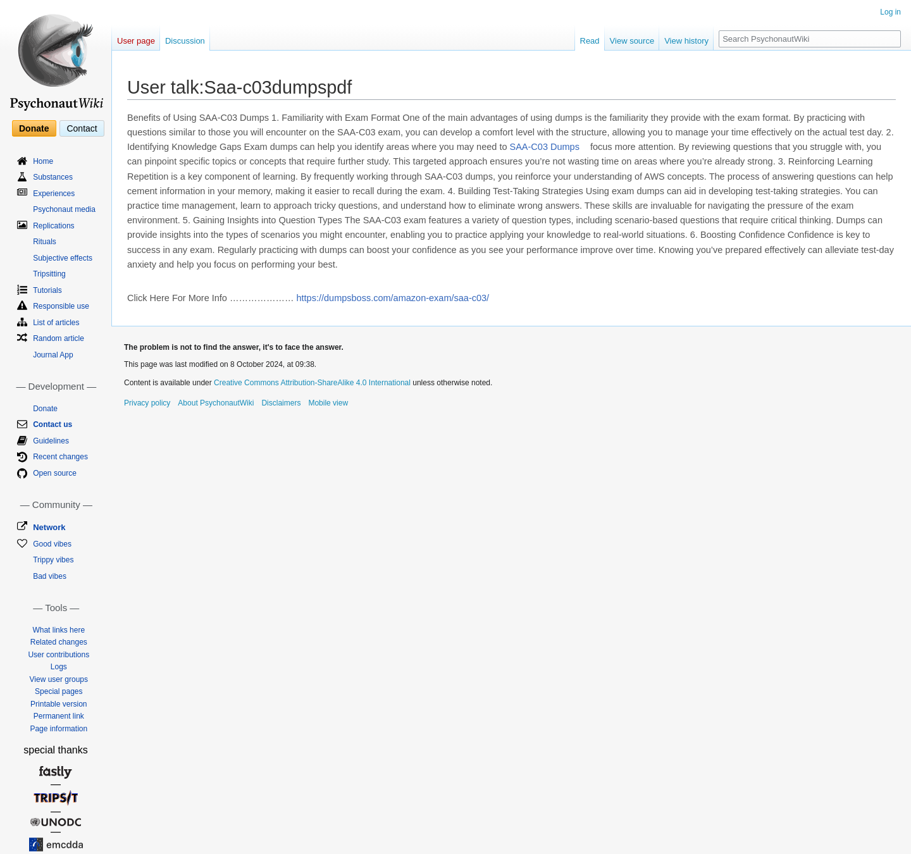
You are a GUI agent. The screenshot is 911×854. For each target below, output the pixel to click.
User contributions (58, 654)
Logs (59, 666)
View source (632, 41)
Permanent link (59, 716)
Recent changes (60, 456)
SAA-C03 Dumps (544, 147)
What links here (58, 630)
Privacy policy (147, 403)
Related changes (58, 642)
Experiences (54, 193)
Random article (58, 338)
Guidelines (51, 440)
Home (43, 161)
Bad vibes (49, 576)
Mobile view (328, 403)
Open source (55, 473)
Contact (81, 128)
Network (49, 527)
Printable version (58, 704)
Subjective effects (62, 258)
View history (686, 41)
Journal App (53, 354)
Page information (58, 728)
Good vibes (52, 544)
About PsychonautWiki (216, 403)
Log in (890, 12)
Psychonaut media (64, 209)
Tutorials (47, 290)
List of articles (56, 322)
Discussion (185, 41)
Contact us (52, 424)
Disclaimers (281, 403)
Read (590, 41)
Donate (34, 128)
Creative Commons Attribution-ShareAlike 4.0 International (312, 382)
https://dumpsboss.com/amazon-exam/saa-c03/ (393, 298)
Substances (53, 177)
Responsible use (61, 306)
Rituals (44, 241)
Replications (53, 225)
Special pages (58, 691)
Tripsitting (49, 273)
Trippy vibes (53, 559)
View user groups (59, 679)
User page (136, 41)
